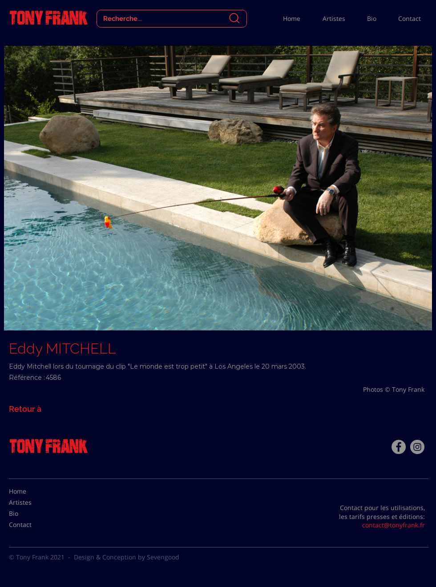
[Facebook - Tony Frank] (399, 447)
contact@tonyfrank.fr (393, 525)
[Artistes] (31, 502)
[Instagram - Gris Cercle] (417, 447)
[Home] (31, 491)
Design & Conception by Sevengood (126, 557)
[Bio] (31, 514)
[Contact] (31, 525)
